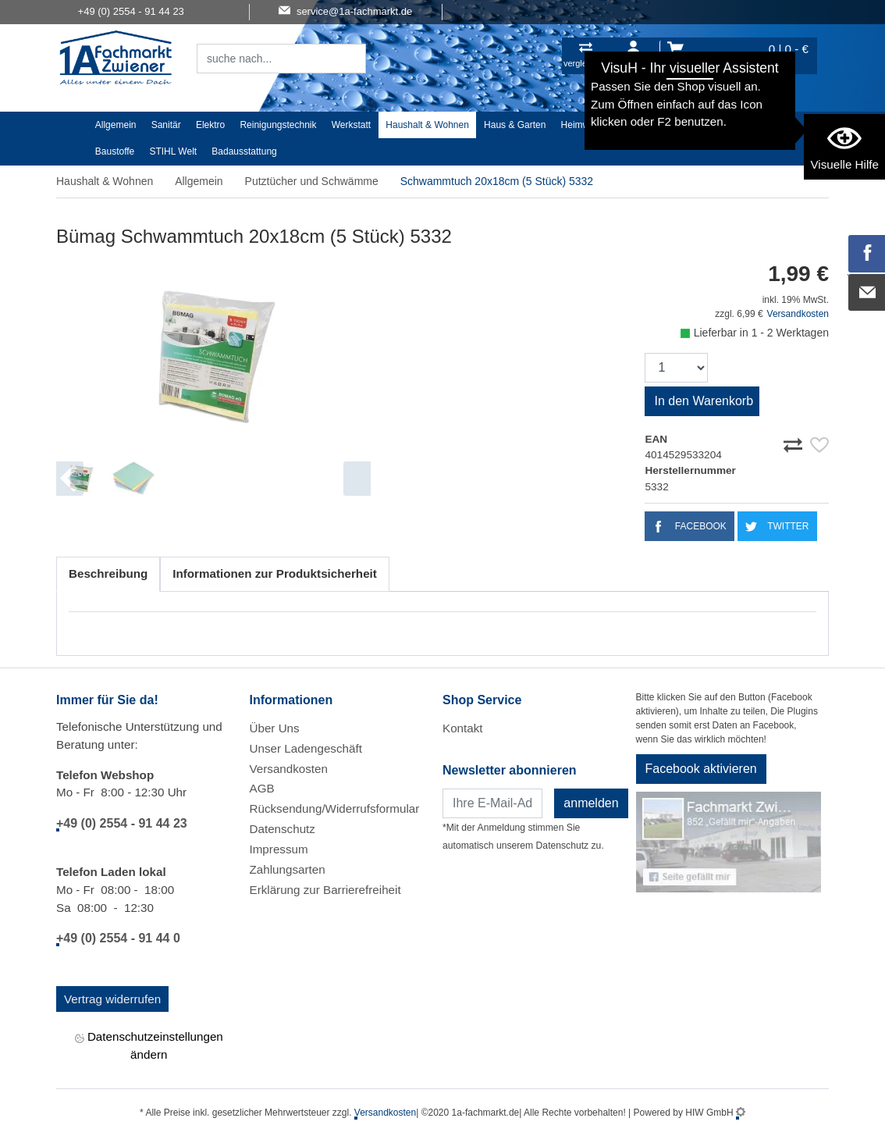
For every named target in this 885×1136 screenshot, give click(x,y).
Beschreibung (108, 573)
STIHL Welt (173, 151)
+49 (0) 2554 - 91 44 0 (118, 938)
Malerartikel (720, 124)
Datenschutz (282, 828)
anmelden (590, 803)
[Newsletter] (492, 803)
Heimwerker (586, 124)
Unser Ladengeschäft (306, 748)
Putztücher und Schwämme (312, 181)
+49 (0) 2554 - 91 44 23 (121, 823)
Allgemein (116, 124)
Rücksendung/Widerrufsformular (335, 808)
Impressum (279, 849)
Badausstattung (243, 151)
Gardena (778, 124)
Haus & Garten (515, 124)
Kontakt (462, 728)
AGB (262, 788)
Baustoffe (114, 151)
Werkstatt (351, 124)
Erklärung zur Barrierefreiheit (325, 889)
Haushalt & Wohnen (427, 124)
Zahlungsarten (287, 869)
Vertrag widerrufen (112, 999)
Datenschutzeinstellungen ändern (149, 1045)
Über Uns (275, 728)
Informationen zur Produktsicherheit (274, 573)
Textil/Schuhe (653, 124)
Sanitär (166, 124)
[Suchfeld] (264, 58)
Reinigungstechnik (278, 124)
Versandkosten (798, 313)
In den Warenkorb (703, 401)
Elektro (210, 124)
